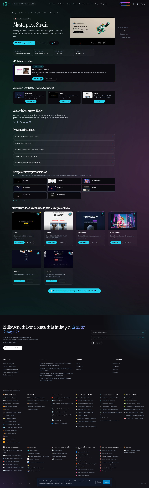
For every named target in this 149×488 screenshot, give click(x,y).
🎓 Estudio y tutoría (81, 461)
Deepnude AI (116, 363)
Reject (99, 482)
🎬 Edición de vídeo (32, 409)
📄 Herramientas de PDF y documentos (86, 426)
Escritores (52, 4)
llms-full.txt (79, 366)
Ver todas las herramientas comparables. (22, 200)
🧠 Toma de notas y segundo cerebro (133, 418)
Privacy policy (68, 483)
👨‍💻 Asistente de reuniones (130, 400)
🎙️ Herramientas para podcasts (59, 412)
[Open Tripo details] (53, 95)
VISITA (29, 242)
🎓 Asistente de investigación (59, 453)
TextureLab (28, 93)
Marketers (81, 4)
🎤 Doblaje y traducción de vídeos (36, 406)
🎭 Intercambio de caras (9, 433)
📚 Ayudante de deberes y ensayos (84, 400)
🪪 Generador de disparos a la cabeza (12, 427)
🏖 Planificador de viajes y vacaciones (134, 415)
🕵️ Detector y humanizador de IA (84, 406)
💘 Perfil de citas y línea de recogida (85, 472)
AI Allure (115, 372)
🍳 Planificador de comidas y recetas (133, 412)
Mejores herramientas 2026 (10, 372)
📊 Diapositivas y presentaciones (35, 462)
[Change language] (137, 4)
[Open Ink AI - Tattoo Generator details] (23, 70)
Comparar (103, 4)
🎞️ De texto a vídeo (32, 403)
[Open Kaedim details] (58, 259)
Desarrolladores (71, 4)
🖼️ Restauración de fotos (9, 439)
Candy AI (115, 369)
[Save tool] (54, 43)
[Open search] (24, 4)
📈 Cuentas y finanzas (33, 459)
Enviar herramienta (8, 375)
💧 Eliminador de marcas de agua (12, 424)
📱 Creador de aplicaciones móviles (109, 409)
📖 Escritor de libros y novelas (84, 409)
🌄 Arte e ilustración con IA (10, 406)
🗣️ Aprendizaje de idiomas (83, 452)
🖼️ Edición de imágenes (9, 418)
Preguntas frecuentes (125, 37)
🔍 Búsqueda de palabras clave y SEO (13, 458)
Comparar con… (124, 34)
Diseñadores (61, 4)
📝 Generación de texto (82, 415)
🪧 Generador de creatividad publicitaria (13, 467)
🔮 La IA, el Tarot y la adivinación (85, 469)
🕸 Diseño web (104, 418)
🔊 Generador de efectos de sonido (60, 409)
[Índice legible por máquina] (118, 338)
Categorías (22, 13)
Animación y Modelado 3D (38, 13)
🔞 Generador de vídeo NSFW (108, 465)
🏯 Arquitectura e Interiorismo (11, 403)
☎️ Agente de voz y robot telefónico (60, 397)
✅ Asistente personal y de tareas (132, 403)
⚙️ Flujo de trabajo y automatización (133, 409)
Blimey (96, 93)
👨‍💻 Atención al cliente (33, 450)
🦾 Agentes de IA (128, 397)
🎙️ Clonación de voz (56, 400)
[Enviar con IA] (125, 4)
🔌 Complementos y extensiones (108, 406)
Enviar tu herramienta (13, 348)
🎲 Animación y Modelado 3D (11, 400)
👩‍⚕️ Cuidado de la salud (82, 455)
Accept (107, 482)
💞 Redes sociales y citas (82, 475)
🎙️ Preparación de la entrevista (35, 468)
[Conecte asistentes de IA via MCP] (118, 332)
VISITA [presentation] (38, 79)
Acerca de (122, 31)
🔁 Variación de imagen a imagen (11, 442)
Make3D (17, 271)
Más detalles (50, 79)
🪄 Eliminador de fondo (9, 421)
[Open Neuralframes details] (122, 221)
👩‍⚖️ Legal (29, 465)
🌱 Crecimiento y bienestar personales (134, 406)
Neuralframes (115, 233)
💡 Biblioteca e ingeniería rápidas (84, 403)
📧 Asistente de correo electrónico (12, 455)
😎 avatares (6, 409)
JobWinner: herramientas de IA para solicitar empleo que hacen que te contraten (55, 379)
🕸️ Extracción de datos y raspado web (109, 420)
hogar (14, 13)
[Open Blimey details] (87, 95)
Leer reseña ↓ (42, 43)
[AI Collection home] (6, 4)
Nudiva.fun (116, 366)
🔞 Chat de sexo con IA (106, 453)
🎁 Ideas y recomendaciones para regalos (86, 464)
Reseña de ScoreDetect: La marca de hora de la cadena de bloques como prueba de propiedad (55, 364)
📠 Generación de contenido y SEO (85, 412)
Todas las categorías (8, 363)
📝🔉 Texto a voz (56, 420)
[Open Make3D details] (26, 259)
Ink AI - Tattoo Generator (40, 69)
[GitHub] (133, 4)
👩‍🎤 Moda (5, 436)
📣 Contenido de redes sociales (11, 461)
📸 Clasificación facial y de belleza (12, 412)
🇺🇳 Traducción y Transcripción (59, 423)
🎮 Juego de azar (80, 466)
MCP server (79, 369)
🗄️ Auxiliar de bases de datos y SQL (109, 397)
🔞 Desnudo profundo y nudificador (109, 456)
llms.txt (78, 363)
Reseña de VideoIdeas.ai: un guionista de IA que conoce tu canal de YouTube (56, 369)
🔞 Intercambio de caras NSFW (108, 468)
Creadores (89, 4)
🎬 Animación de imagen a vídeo (35, 397)
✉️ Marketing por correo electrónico (12, 470)
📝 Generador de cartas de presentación (86, 418)
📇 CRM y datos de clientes (10, 464)
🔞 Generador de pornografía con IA (109, 462)
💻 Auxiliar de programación (107, 400)
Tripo (61, 93)
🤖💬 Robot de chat (56, 459)
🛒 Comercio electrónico (33, 453)
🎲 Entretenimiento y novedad (83, 458)
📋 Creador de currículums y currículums (38, 456)
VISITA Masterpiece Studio (24, 43)
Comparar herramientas (9, 366)
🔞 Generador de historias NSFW (108, 459)
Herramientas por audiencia (10, 369)
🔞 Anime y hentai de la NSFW (108, 450)
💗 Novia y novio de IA (106, 471)
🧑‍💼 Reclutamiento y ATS (33, 471)
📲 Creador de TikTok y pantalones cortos (38, 400)
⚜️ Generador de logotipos (10, 430)
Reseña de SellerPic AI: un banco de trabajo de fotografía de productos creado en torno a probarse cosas (56, 374)
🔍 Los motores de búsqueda (58, 456)
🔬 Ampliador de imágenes (10, 397)
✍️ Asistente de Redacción (83, 397)
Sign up (143, 4)
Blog (96, 4)
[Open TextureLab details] (19, 95)
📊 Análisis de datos (56, 450)
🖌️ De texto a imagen (8, 415)
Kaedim (48, 271)
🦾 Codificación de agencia (107, 403)
